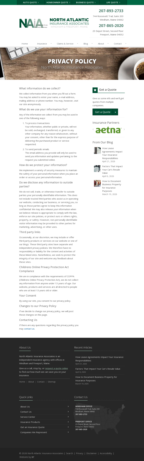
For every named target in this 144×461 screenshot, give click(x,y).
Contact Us (44, 411)
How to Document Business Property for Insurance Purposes (109, 188)
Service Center (44, 416)
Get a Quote (102, 112)
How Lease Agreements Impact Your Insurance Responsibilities (109, 155)
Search (69, 453)
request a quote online (56, 368)
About (102, 43)
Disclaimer (91, 453)
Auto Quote (31, 2)
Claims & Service (67, 43)
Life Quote (113, 2)
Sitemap (52, 381)
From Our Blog (103, 142)
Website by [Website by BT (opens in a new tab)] (27, 456)
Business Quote (86, 2)
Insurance (43, 43)
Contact (119, 43)
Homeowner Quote (58, 2)
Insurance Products (44, 422)
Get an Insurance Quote (44, 427)
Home (25, 43)
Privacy (79, 453)
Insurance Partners (106, 123)
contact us (29, 328)
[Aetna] (109, 130)
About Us (44, 406)
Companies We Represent (44, 432)
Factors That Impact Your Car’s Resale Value (109, 171)
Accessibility (106, 453)
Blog (87, 43)
